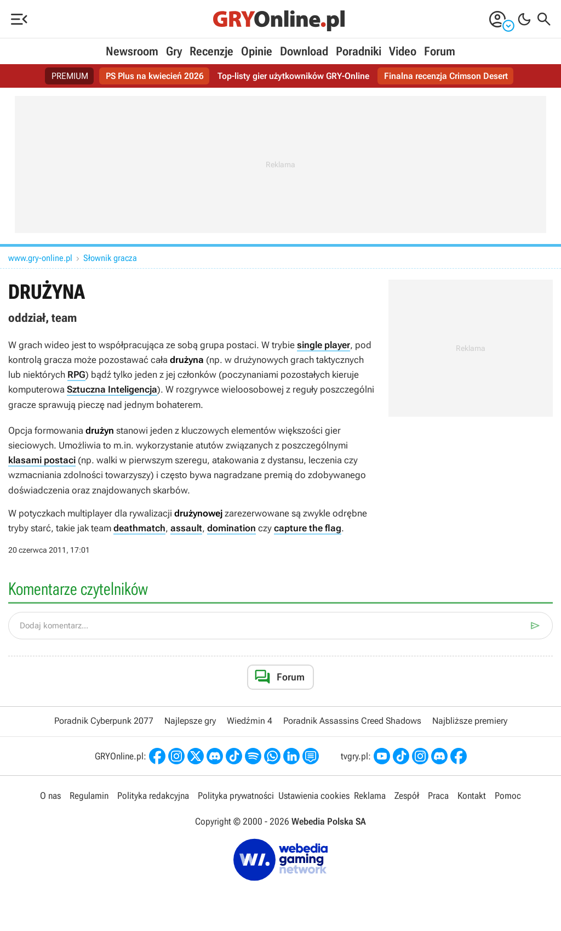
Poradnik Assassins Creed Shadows (352, 721)
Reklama (370, 795)
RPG (76, 374)
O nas (50, 795)
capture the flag (307, 528)
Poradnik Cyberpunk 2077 (103, 721)
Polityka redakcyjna (153, 795)
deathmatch (139, 528)
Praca (438, 795)
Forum (439, 51)
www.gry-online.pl (40, 258)
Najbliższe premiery (469, 721)
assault (186, 528)
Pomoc (508, 795)
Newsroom (132, 51)
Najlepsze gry (190, 721)
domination (231, 528)
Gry (174, 51)
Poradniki (358, 51)
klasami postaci (42, 460)
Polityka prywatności (236, 795)
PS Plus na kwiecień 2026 (155, 76)
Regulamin (89, 795)
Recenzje (211, 51)
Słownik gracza (110, 258)
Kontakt (471, 795)
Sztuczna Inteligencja (112, 389)
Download (304, 51)
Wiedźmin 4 (249, 721)
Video (402, 51)
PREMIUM (69, 76)
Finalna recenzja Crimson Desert (446, 76)
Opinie (256, 51)
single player (323, 344)
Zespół (406, 795)
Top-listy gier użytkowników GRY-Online (293, 76)
